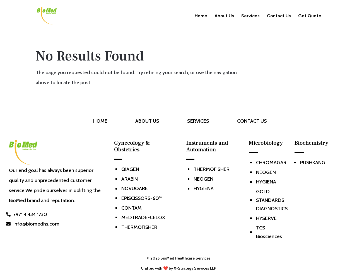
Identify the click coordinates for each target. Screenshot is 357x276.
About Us (224, 16)
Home (201, 16)
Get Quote (309, 16)
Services (250, 16)
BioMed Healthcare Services (185, 258)
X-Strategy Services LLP (195, 268)
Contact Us (279, 16)
